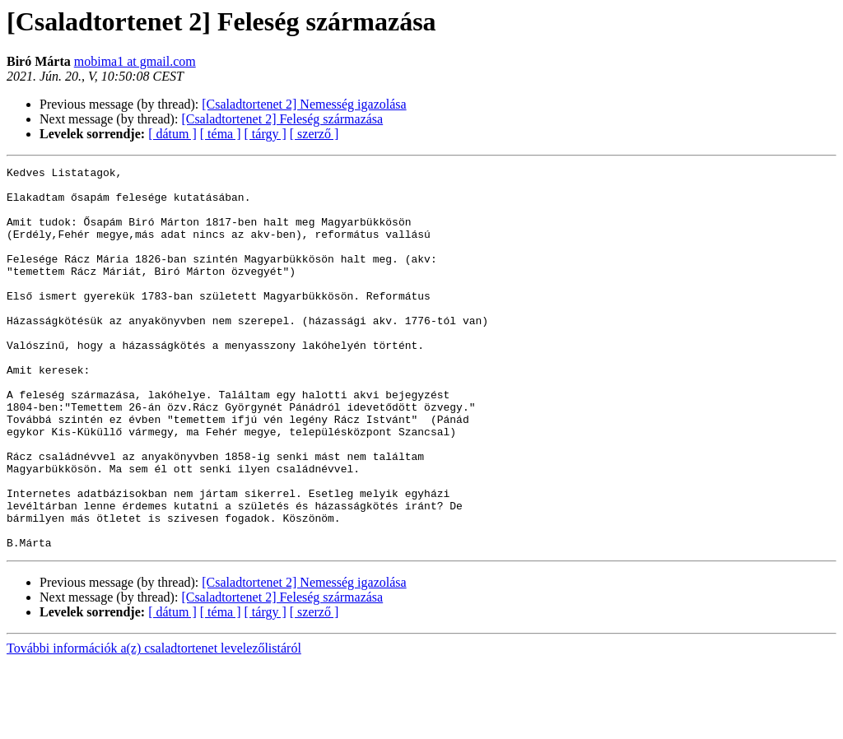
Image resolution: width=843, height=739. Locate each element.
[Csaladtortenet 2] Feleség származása (282, 119)
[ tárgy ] (265, 134)
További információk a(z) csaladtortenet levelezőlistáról (154, 725)
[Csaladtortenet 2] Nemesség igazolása (304, 104)
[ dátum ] (172, 134)
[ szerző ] (314, 134)
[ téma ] (220, 134)
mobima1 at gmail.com (135, 61)
